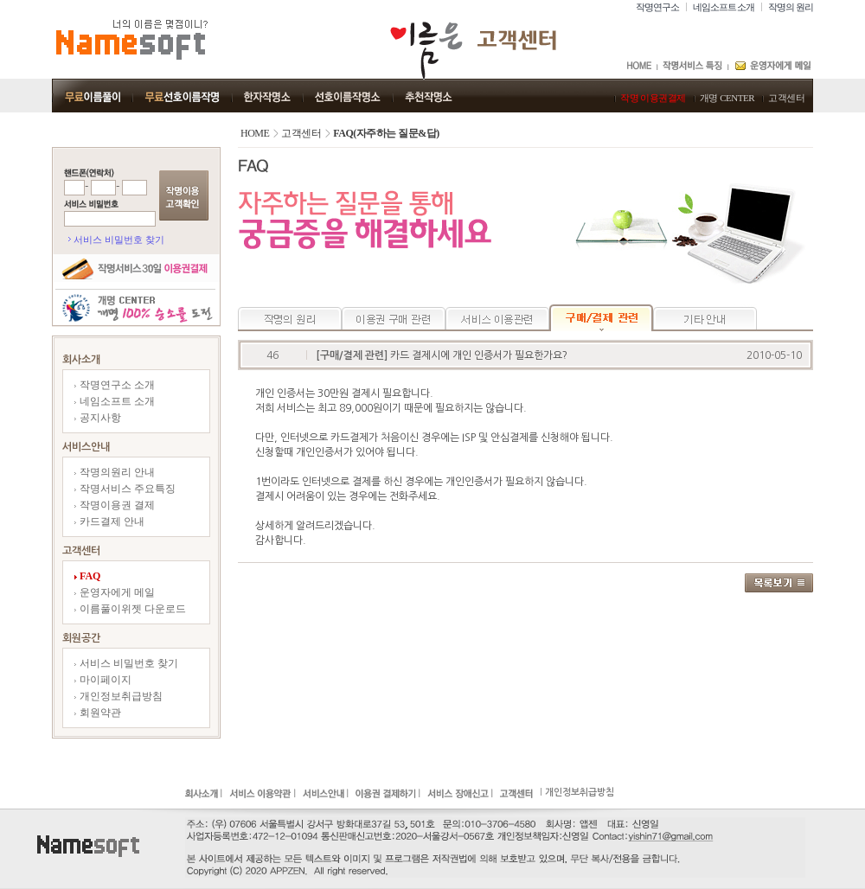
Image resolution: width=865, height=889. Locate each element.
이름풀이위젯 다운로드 (130, 609)
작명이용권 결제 (114, 505)
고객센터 (786, 98)
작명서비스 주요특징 (125, 489)
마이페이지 (102, 680)
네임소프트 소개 (724, 7)
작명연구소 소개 (114, 385)
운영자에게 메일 (114, 592)
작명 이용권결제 (653, 98)
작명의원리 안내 (114, 472)
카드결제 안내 (109, 521)
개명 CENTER (727, 98)
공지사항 (97, 418)
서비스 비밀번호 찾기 (119, 239)
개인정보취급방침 (118, 696)
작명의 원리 (790, 7)
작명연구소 (657, 7)
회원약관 (97, 713)
